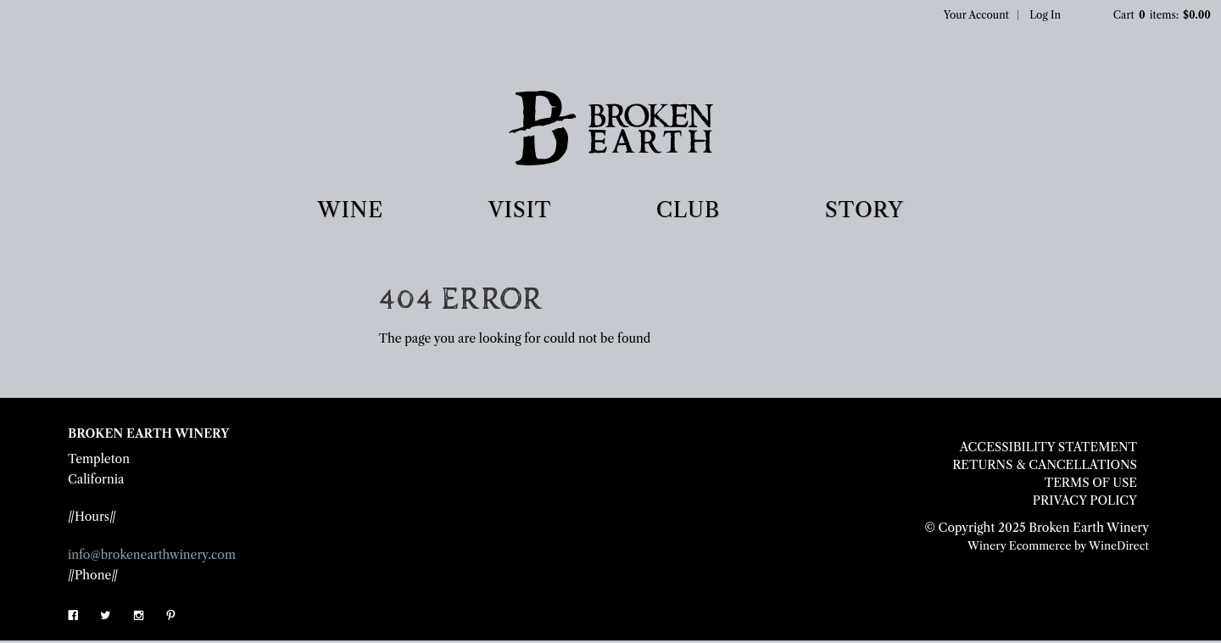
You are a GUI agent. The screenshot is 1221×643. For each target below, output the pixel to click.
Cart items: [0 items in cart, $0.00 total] (1163, 14)
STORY (864, 210)
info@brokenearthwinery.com (152, 554)
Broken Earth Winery (611, 131)
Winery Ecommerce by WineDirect (1058, 546)
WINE (350, 210)
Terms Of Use (1091, 482)
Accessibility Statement (1048, 447)
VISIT (519, 210)
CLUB (688, 210)
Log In (1045, 14)
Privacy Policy (1085, 500)
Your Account (976, 14)
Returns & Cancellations (1044, 464)
